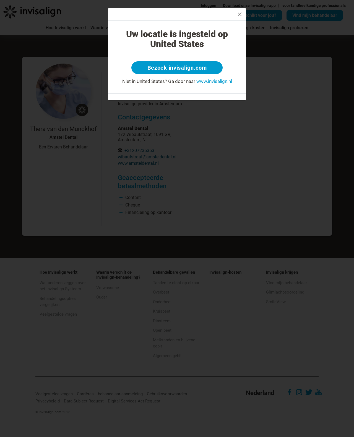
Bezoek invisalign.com (177, 67)
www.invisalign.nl (214, 81)
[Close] (240, 14)
